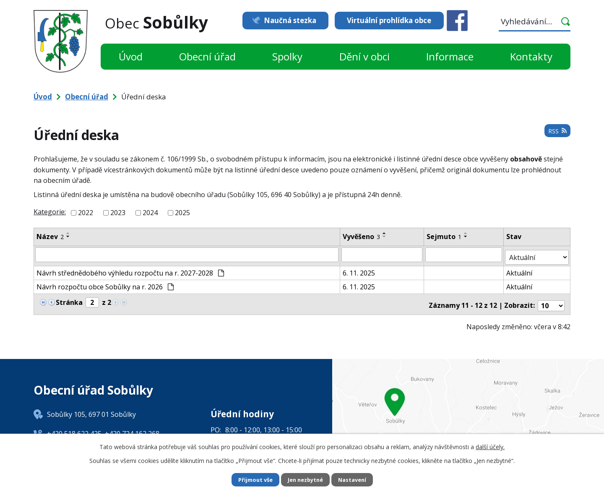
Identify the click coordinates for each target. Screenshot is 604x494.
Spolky (287, 56)
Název (50, 236)
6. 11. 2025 (359, 270)
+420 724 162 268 (132, 427)
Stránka (69, 299)
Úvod (131, 56)
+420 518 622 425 (74, 427)
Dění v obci (364, 56)
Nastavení (356, 480)
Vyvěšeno (361, 236)
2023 (117, 212)
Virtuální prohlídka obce (389, 20)
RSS (556, 133)
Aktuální (520, 270)
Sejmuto (444, 236)
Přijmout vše (252, 480)
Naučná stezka (284, 20)
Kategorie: (50, 211)
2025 (182, 212)
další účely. (490, 446)
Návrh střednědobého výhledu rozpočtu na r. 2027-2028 (130, 270)
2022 (85, 212)
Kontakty (531, 56)
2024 (150, 212)
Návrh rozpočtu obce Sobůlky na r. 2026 (105, 284)
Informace (450, 56)
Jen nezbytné (305, 480)
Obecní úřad (207, 56)
